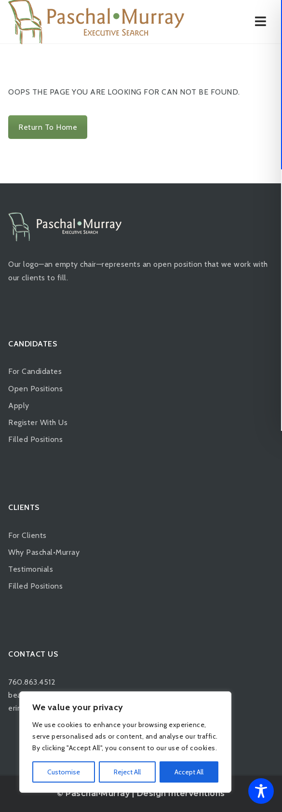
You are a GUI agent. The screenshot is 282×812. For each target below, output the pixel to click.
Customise (63, 772)
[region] (125, 742)
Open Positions (35, 388)
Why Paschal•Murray (44, 552)
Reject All (127, 772)
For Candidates (35, 371)
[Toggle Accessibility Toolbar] (261, 791)
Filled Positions (35, 439)
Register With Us (37, 422)
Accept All (189, 772)
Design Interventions (181, 793)
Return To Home (47, 127)
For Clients (27, 535)
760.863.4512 (31, 682)
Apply (18, 405)
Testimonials (30, 569)
